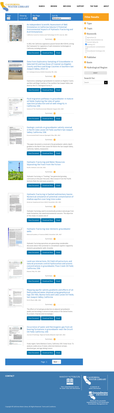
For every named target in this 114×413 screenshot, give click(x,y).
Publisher (91, 57)
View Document (33, 53)
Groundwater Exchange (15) (95, 51)
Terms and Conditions (49, 406)
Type (89, 23)
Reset (95, 73)
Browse (54, 6)
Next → (57, 362)
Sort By (61, 17)
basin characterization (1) (94, 40)
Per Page (36, 17)
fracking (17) (90, 44)
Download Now (47, 53)
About (106, 6)
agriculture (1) (90, 37)
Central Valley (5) (91, 42)
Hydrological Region (97, 67)
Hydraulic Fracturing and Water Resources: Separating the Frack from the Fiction (46, 163)
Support (80, 6)
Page (9, 17)
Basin (89, 62)
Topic (89, 28)
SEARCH (42, 6)
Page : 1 (44, 362)
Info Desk (67, 6)
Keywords (91, 33)
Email (58, 53)
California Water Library (15, 6)
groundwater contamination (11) (95, 47)
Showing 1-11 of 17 (24, 17)
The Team (94, 6)
